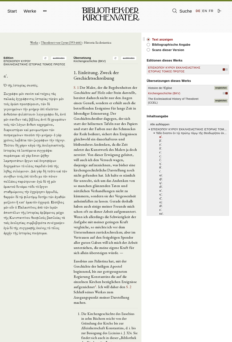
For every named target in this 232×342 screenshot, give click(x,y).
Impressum (184, 329)
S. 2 (115, 257)
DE (198, 11)
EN (204, 11)
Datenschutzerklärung (191, 333)
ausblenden (75, 59)
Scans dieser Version (201, 50)
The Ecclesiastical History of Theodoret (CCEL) (194, 114)
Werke (30, 11)
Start (12, 11)
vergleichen (221, 96)
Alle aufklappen (192, 139)
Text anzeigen (195, 39)
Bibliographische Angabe (204, 44)
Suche (182, 11)
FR (211, 11)
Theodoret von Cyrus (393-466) (77, 44)
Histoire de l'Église (193, 95)
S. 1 (92, 89)
